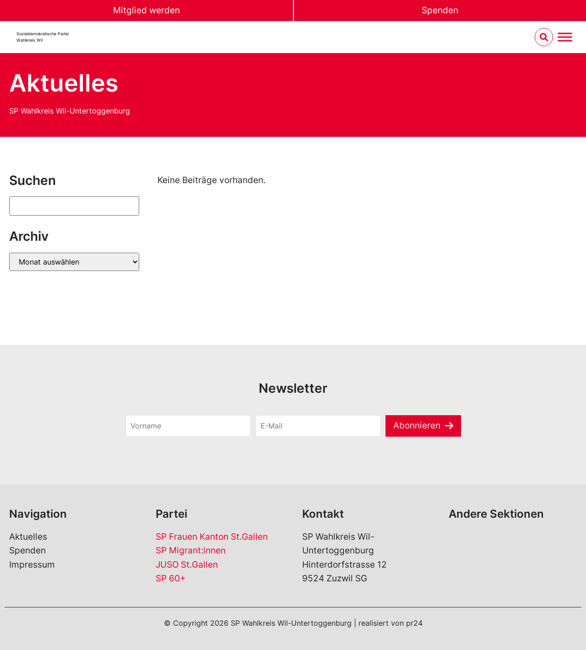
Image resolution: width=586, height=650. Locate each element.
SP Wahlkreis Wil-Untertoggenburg (69, 110)
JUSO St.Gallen (187, 564)
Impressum (32, 564)
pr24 (414, 623)
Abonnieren (416, 425)
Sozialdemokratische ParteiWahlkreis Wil (42, 37)
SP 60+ (171, 578)
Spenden (440, 10)
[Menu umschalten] (565, 37)
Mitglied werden (146, 10)
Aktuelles (28, 536)
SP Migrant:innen (191, 550)
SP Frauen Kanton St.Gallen (212, 536)
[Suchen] (74, 206)
